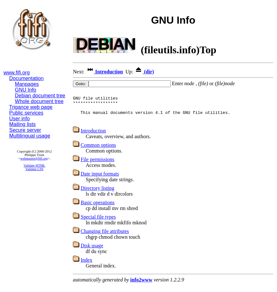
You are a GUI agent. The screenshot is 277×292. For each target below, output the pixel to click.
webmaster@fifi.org (34, 158)
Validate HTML (34, 165)
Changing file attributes (105, 237)
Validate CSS (34, 169)
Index (86, 265)
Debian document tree (40, 95)
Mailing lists (22, 124)
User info (19, 118)
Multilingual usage (29, 136)
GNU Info (25, 90)
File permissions (97, 165)
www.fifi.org (17, 72)
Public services (26, 113)
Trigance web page (31, 107)
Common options (98, 150)
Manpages (27, 84)
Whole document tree (39, 101)
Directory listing (97, 194)
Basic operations (98, 208)
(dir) (144, 71)
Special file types (98, 222)
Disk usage (92, 251)
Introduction (104, 71)
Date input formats (100, 179)
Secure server (25, 130)
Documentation (26, 78)
